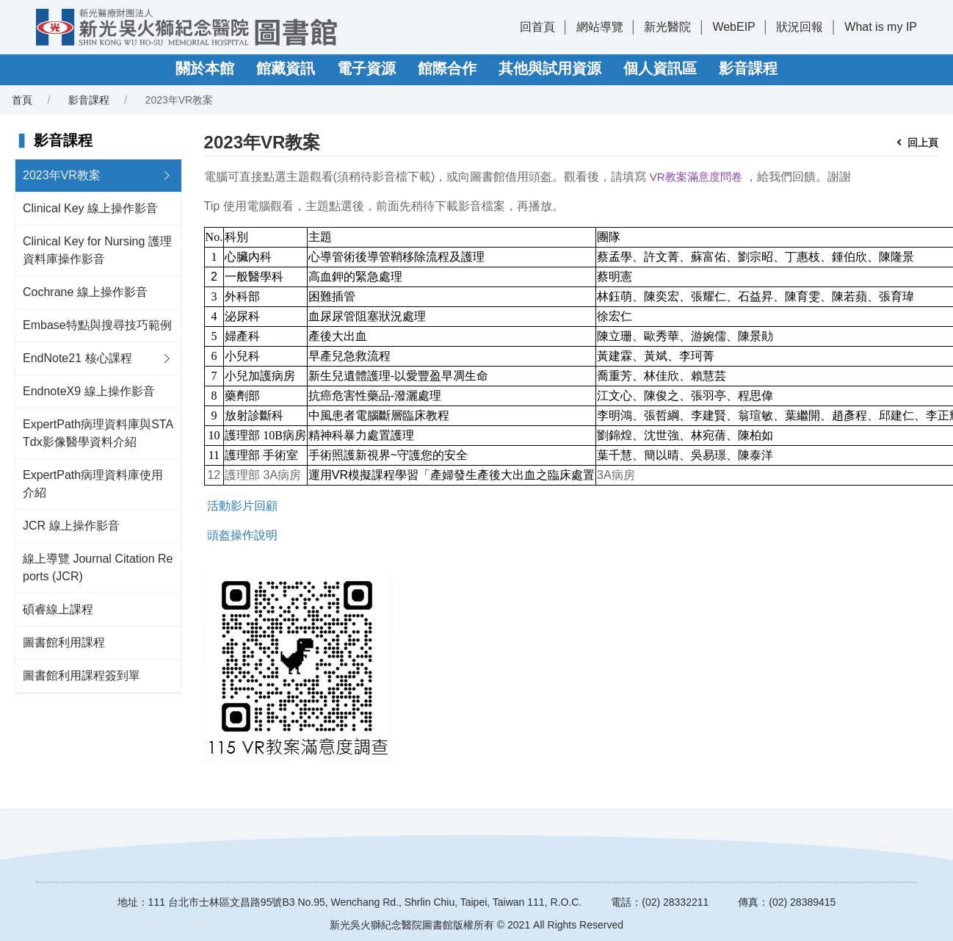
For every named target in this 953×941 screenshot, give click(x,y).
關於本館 (204, 68)
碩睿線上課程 (58, 609)
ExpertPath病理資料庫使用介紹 (93, 484)
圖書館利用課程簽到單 (81, 675)
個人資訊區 (660, 68)
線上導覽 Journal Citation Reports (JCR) (98, 567)
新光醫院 (667, 27)
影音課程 (748, 68)
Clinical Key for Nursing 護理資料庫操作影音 (97, 250)
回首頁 (537, 27)
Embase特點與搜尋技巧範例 (97, 325)
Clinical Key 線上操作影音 (90, 208)
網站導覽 (599, 27)
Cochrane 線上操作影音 (85, 292)
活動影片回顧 (242, 506)
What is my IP (880, 27)
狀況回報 (799, 27)
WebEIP (733, 27)
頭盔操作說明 (242, 535)
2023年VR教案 (62, 175)
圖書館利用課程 (64, 642)
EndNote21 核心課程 (77, 358)
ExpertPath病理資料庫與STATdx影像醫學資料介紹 (98, 433)
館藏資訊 (285, 68)
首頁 (22, 100)
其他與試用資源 (550, 68)
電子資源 (366, 68)
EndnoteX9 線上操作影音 (89, 391)
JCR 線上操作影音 (71, 525)
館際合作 (447, 68)
